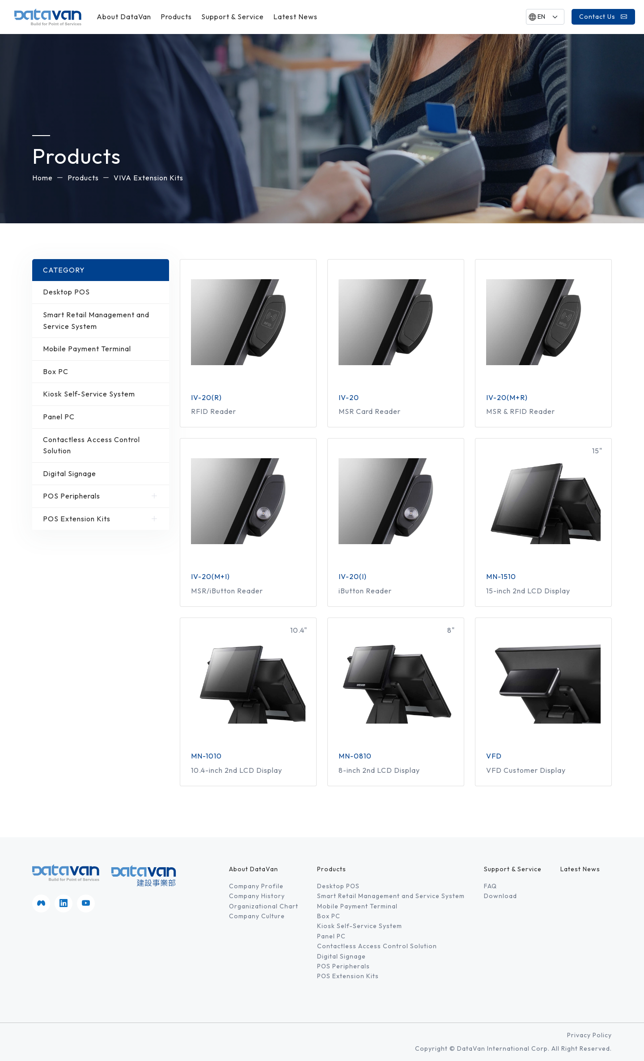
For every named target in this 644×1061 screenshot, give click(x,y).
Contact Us (603, 17)
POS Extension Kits (100, 519)
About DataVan (124, 16)
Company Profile (256, 886)
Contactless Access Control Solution (100, 445)
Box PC (100, 372)
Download (500, 896)
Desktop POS (100, 292)
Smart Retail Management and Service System (100, 320)
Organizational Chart (263, 906)
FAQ (490, 886)
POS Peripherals (100, 496)
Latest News (295, 16)
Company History (257, 896)
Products (176, 16)
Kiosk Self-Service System (100, 394)
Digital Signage (100, 474)
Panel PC (100, 417)
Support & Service (232, 16)
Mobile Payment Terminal (100, 349)
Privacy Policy (589, 1035)
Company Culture (257, 916)
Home (42, 177)
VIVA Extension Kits (148, 177)
